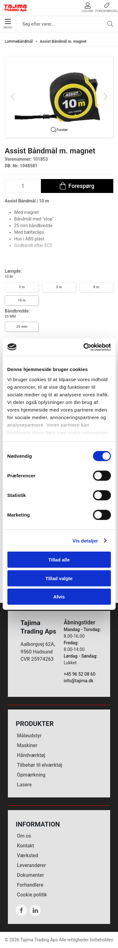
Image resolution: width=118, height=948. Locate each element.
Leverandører (31, 865)
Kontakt (25, 846)
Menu (7, 24)
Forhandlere (30, 885)
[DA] (15, 8)
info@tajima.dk (78, 680)
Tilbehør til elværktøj (39, 765)
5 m (59, 287)
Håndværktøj (31, 755)
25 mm (21, 327)
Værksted (27, 855)
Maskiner (27, 745)
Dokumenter (30, 875)
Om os (24, 836)
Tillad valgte (58, 578)
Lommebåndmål (19, 41)
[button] (59, 96)
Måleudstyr (29, 736)
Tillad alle (59, 559)
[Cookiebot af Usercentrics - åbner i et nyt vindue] (84, 347)
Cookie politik (32, 895)
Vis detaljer (85, 540)
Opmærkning (31, 775)
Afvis (59, 596)
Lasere (24, 785)
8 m (96, 287)
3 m (22, 287)
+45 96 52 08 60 (80, 674)
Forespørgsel (106, 7)
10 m (22, 300)
